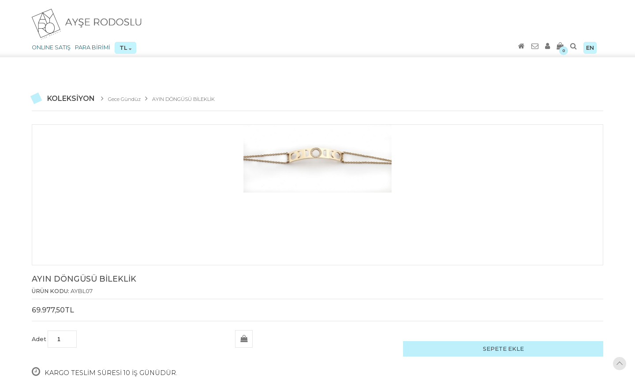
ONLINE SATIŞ (51, 47)
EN (590, 48)
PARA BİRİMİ (92, 47)
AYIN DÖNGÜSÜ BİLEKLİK (183, 99)
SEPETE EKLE (503, 349)
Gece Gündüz (124, 99)
